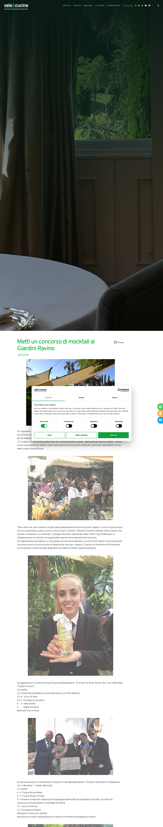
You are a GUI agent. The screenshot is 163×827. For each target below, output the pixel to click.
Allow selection (81, 435)
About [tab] (114, 398)
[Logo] (16, 6)
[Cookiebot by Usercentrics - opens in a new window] (119, 390)
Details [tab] (81, 398)
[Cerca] (158, 6)
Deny (50, 435)
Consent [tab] (48, 398)
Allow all (113, 435)
